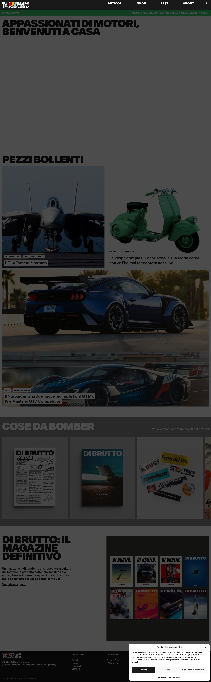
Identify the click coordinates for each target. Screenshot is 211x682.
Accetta (143, 670)
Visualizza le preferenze (193, 670)
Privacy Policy (174, 678)
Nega (167, 670)
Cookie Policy (162, 678)
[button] (205, 647)
